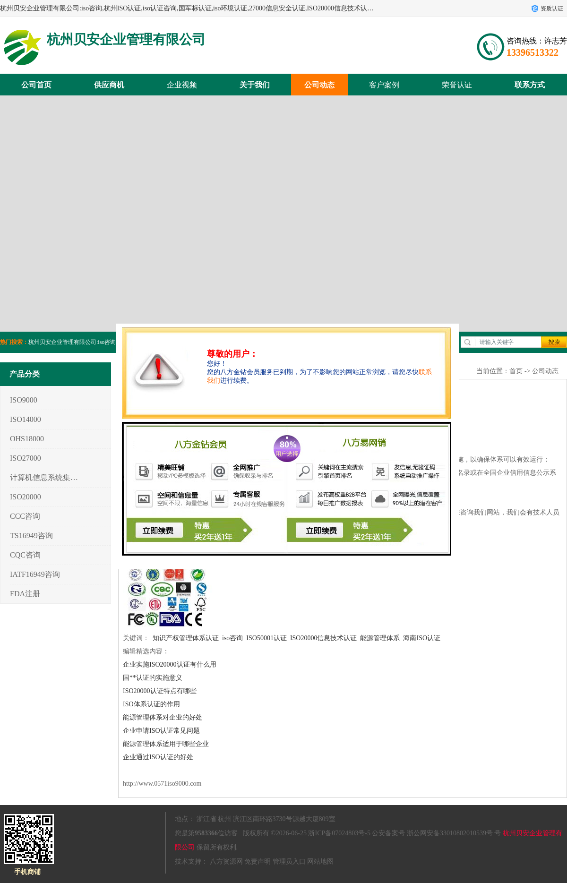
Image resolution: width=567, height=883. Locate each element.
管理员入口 (289, 861)
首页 (516, 371)
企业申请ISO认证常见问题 (161, 730)
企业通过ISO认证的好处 (158, 757)
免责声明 (257, 861)
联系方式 (530, 85)
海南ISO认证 (421, 638)
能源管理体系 (380, 638)
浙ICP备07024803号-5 (339, 833)
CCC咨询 (25, 516)
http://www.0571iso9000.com (162, 783)
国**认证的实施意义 (152, 677)
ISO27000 (25, 458)
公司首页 (36, 85)
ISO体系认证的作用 (151, 704)
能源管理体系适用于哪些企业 (166, 743)
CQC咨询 (25, 555)
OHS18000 (27, 439)
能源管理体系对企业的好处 (162, 717)
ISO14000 (25, 419)
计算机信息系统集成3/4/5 (44, 477)
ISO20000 (25, 497)
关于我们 (255, 85)
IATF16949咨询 (35, 574)
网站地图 (320, 861)
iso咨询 (232, 638)
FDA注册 (25, 594)
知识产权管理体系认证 (186, 638)
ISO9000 (23, 400)
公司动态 (319, 85)
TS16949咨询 (31, 536)
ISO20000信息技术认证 (323, 638)
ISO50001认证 (266, 638)
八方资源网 (226, 861)
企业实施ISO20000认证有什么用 (169, 664)
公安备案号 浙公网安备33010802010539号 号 (436, 833)
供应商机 (109, 85)
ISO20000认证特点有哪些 (160, 690)
